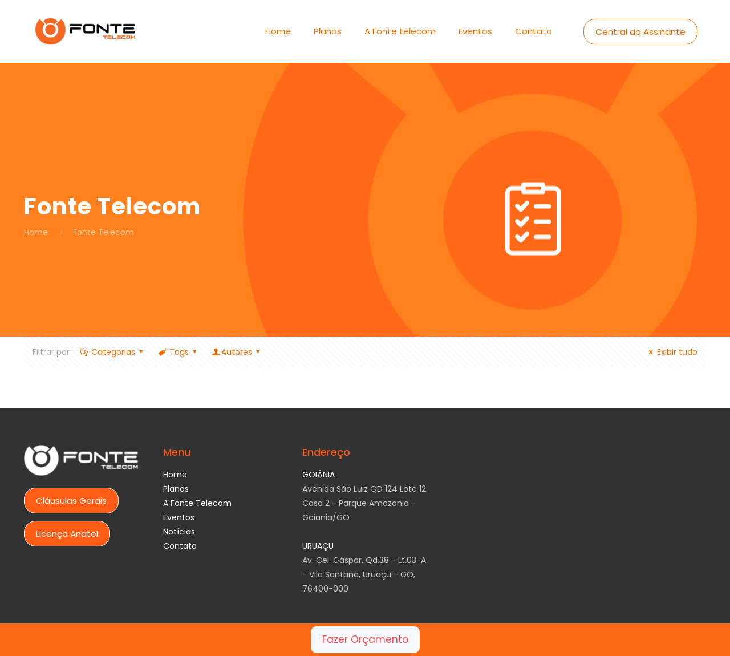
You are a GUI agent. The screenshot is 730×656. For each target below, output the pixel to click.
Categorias (112, 352)
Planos (176, 489)
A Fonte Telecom (197, 503)
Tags (178, 352)
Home (36, 232)
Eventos (178, 517)
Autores (236, 352)
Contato (180, 546)
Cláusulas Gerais (71, 501)
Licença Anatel (67, 534)
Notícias (179, 531)
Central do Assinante (640, 32)
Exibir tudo (671, 352)
